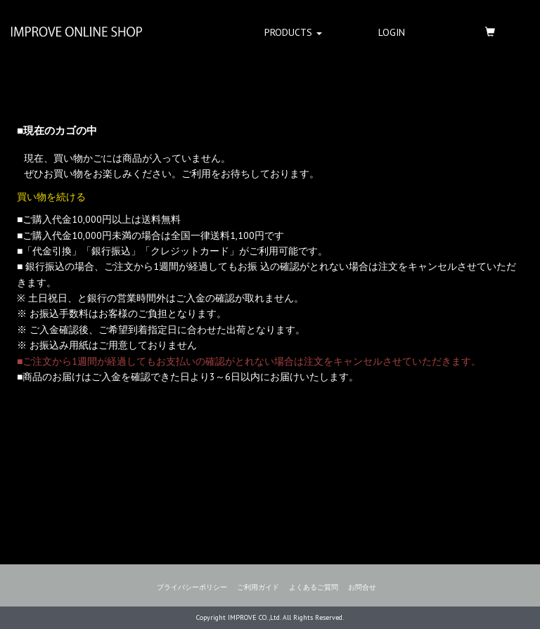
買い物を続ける (51, 196)
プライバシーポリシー (192, 587)
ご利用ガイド (258, 587)
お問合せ (362, 587)
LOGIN (391, 32)
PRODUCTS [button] (293, 32)
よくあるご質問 (313, 587)
